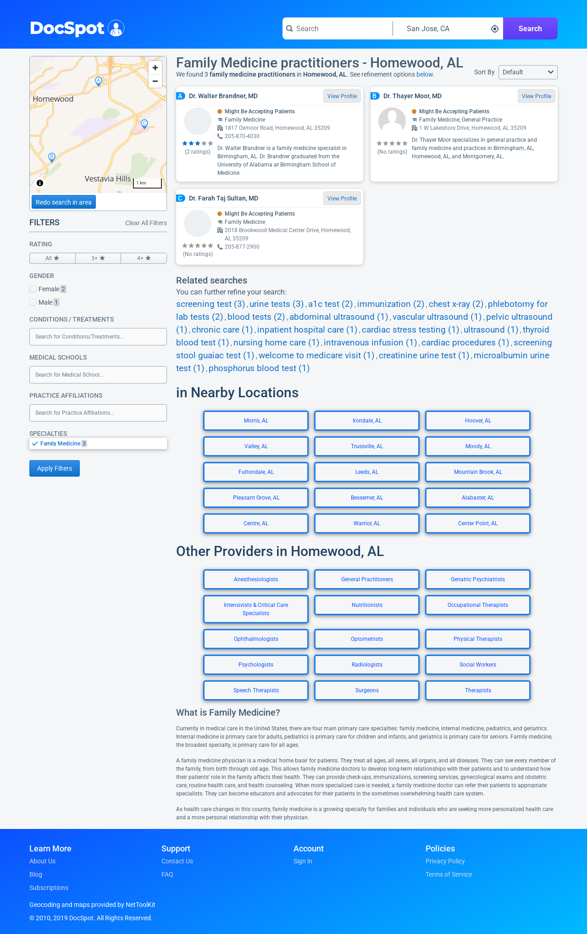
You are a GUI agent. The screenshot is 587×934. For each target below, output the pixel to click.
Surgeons (367, 690)
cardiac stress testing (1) (411, 330)
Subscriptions (48, 887)
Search (530, 28)
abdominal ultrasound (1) (338, 317)
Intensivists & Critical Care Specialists (256, 609)
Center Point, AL (478, 523)
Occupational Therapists (478, 605)
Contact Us (177, 861)
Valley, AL (256, 446)
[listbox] (98, 443)
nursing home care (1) (276, 343)
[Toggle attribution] (39, 183)
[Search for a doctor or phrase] (337, 28)
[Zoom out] (155, 81)
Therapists (478, 690)
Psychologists (255, 665)
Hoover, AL (478, 420)
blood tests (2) (256, 317)
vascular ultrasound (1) (437, 317)
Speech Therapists (256, 690)
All (52, 258)
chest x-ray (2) (456, 304)
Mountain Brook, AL (478, 472)
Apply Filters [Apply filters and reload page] (54, 468)
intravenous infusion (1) (370, 343)
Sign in (303, 861)
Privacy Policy (445, 861)
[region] (98, 124)
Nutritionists (367, 605)
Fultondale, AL (256, 472)
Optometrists (367, 639)
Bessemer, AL (367, 498)
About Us (42, 861)
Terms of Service (449, 874)
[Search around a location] (448, 28)
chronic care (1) (222, 330)
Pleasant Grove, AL (256, 498)
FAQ (167, 874)
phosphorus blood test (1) (259, 368)
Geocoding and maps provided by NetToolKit (92, 904)
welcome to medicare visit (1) (317, 355)
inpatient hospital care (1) (307, 330)
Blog (35, 874)
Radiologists (367, 665)
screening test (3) (210, 304)
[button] (528, 72)
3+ (98, 258)
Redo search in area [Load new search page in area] (64, 202)
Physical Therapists (478, 639)
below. (425, 74)
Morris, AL (256, 420)
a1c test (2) (330, 304)
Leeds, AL (366, 472)
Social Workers (478, 665)
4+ (143, 258)
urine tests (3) (276, 304)
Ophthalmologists (256, 639)
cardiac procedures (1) (465, 343)
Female (47, 289)
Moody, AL (478, 446)
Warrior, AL (367, 523)
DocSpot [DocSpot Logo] (75, 27)
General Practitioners (367, 579)
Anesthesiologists (256, 579)
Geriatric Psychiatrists (478, 579)
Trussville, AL (367, 446)
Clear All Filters (146, 223)
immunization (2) (391, 304)
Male (44, 302)
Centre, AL (256, 523)
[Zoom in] (155, 67)
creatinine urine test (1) (424, 355)
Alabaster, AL (478, 498)
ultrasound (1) (491, 330)
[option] (103, 443)
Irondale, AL (367, 420)
